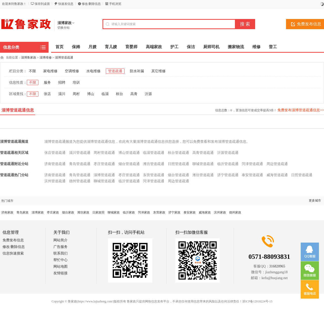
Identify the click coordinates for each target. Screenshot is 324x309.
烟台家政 (68, 212)
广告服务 (60, 247)
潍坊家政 (83, 212)
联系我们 (60, 253)
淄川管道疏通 (79, 153)
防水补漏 (137, 71)
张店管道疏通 (55, 153)
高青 (133, 94)
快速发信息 (65, 4)
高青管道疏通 (203, 153)
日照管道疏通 (178, 164)
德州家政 (235, 212)
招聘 (61, 82)
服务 (47, 82)
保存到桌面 (42, 4)
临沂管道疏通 (227, 164)
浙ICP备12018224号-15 (257, 301)
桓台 (119, 94)
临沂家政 (129, 212)
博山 (90, 94)
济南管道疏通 (55, 164)
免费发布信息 (13, 240)
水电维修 (93, 71)
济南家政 (7, 212)
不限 (32, 71)
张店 (47, 94)
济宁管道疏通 (227, 175)
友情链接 (60, 273)
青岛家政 (22, 212)
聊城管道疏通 (203, 164)
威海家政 (205, 212)
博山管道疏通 (129, 153)
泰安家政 (190, 212)
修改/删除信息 (91, 4)
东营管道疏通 (153, 175)
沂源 (148, 94)
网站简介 (60, 240)
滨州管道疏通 (55, 181)
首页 (59, 47)
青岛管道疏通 (79, 164)
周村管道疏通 (104, 153)
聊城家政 (114, 212)
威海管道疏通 (277, 175)
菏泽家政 (144, 212)
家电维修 (50, 71)
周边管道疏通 (277, 164)
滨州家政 (220, 212)
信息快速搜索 (13, 253)
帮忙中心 (60, 260)
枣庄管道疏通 (104, 164)
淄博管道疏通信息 (18, 110)
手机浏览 (115, 4)
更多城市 (315, 200)
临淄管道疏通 (153, 153)
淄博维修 (45, 57)
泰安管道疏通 (252, 175)
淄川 (61, 94)
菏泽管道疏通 (252, 164)
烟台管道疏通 (129, 164)
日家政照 (98, 212)
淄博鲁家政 (28, 57)
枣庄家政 (53, 212)
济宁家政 (174, 212)
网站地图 (60, 266)
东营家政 (159, 212)
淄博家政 (38, 212)
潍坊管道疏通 (153, 164)
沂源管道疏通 (227, 153)
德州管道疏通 (79, 181)
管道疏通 (115, 71)
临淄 (105, 94)
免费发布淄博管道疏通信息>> (300, 110)
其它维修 (158, 71)
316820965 (277, 266)
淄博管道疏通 (64, 57)
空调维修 (72, 71)
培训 (76, 82)
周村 (76, 94)
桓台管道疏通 (178, 153)
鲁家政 (72, 301)
